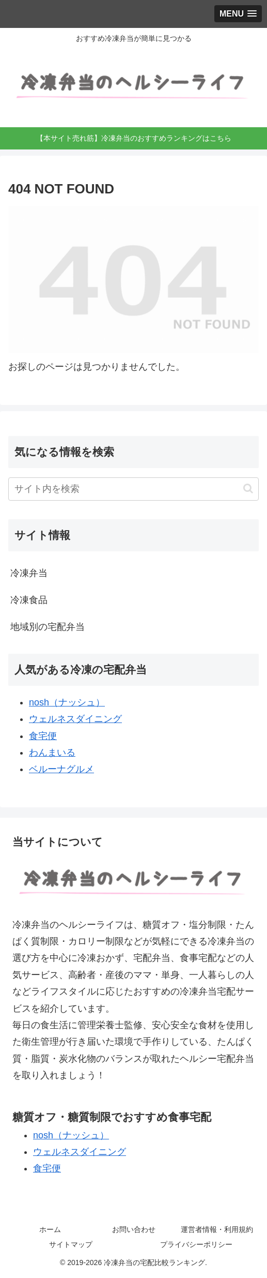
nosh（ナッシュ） (67, 702)
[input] (133, 489)
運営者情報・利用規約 (217, 1229)
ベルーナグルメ (61, 769)
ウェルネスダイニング (75, 719)
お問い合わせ (133, 1229)
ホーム (50, 1229)
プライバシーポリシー (196, 1244)
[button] (248, 488)
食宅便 (43, 736)
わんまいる (52, 752)
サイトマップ (70, 1244)
